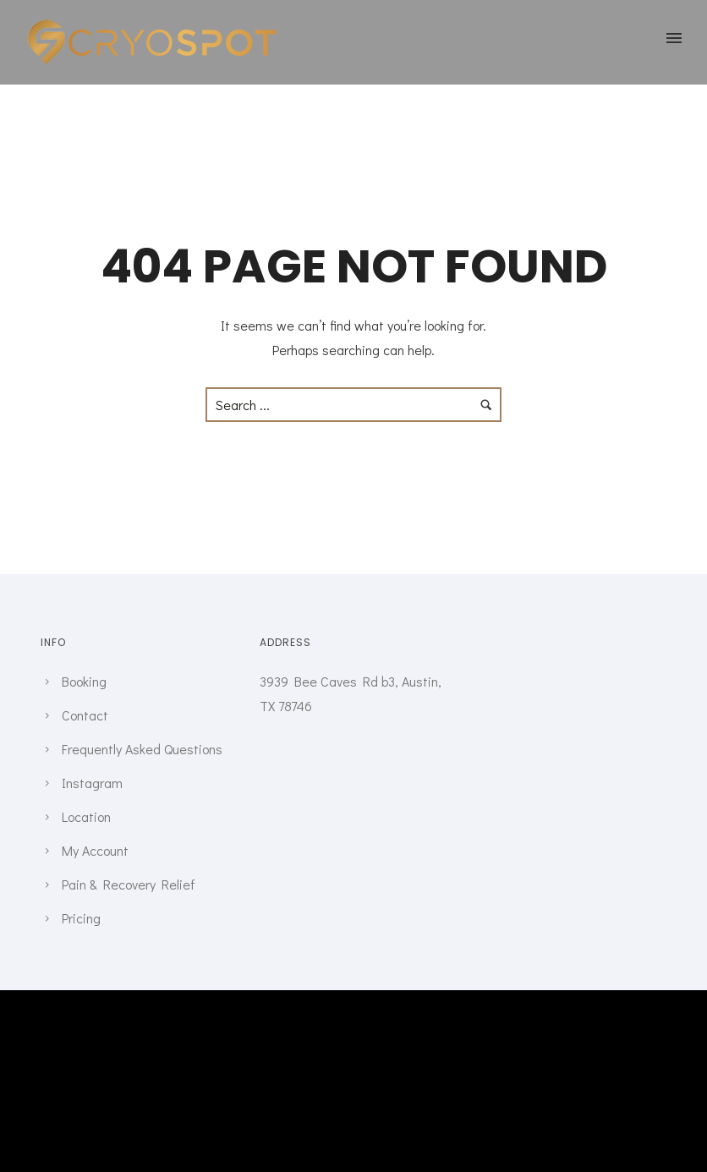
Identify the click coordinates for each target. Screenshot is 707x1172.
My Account (95, 850)
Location (86, 816)
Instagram (92, 782)
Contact (85, 715)
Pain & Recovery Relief (128, 884)
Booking (84, 681)
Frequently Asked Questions (142, 749)
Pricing (81, 918)
